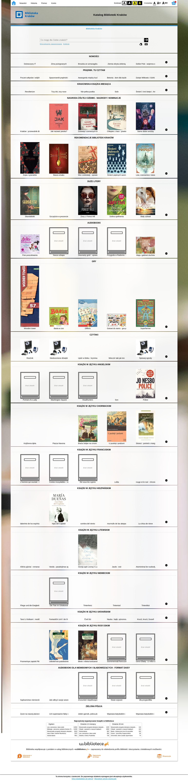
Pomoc (44, 3)
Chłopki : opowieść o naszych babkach (90, 729)
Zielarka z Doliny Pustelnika (87, 735)
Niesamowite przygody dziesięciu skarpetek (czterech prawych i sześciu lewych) (70, 731)
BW (129, 3)
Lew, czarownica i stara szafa (55, 727)
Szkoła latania (51, 735)
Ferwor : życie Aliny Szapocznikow (121, 733)
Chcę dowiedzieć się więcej (82, 779)
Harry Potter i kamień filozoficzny (56, 733)
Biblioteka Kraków (94, 29)
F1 (159, 3)
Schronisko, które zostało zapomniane (122, 735)
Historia (34, 3)
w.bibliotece (81, 749)
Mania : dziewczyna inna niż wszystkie (122, 731)
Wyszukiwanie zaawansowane (51, 44)
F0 (154, 3)
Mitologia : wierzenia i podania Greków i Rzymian (61, 729)
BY (140, 3)
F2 (165, 3)
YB (134, 3)
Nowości (23, 3)
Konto (53, 3)
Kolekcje (66, 44)
